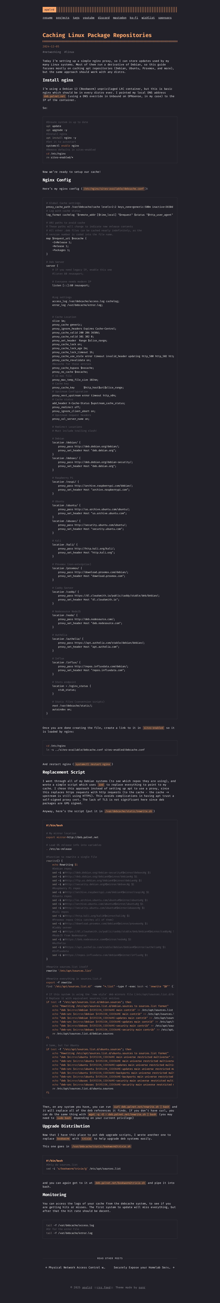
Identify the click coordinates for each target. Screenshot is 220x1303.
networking (52, 52)
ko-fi (134, 17)
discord (104, 17)
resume (48, 17)
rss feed (103, 1287)
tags (76, 17)
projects (62, 17)
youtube (89, 17)
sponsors (165, 17)
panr (142, 1287)
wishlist (148, 17)
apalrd (87, 1287)
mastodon (119, 17)
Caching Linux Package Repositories (97, 35)
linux (70, 52)
